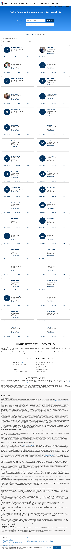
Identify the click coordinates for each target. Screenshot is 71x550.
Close (57, 547)
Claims (55, 6)
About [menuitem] (15, 3)
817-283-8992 (51, 53)
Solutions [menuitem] (28, 3)
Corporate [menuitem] (35, 3)
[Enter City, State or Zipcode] (35, 20)
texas (36, 34)
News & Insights (53, 539)
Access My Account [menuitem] (45, 3)
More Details (7, 57)
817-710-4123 (16, 99)
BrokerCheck (67, 6)
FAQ (50, 540)
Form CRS (52, 544)
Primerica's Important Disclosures (62, 400)
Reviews (51, 541)
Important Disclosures (8, 540)
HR (28, 540)
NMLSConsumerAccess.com (9, 545)
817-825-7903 (16, 332)
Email (28, 57)
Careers (28, 539)
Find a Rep (52, 542)
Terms (4, 541)
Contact (51, 537)
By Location (19, 20)
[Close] (69, 547)
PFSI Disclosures (60, 6)
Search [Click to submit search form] (50, 20)
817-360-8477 (16, 52)
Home (27, 34)
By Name (19, 24)
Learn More (48, 547)
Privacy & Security (7, 539)
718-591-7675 (51, 301)
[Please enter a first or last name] (40, 24)
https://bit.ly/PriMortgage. (48, 455)
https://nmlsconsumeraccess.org (27, 445)
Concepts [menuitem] (21, 3)
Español (50, 6)
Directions (17, 57)
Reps (32, 34)
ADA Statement (30, 537)
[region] (35, 548)
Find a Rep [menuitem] (55, 3)
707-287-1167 (51, 270)
